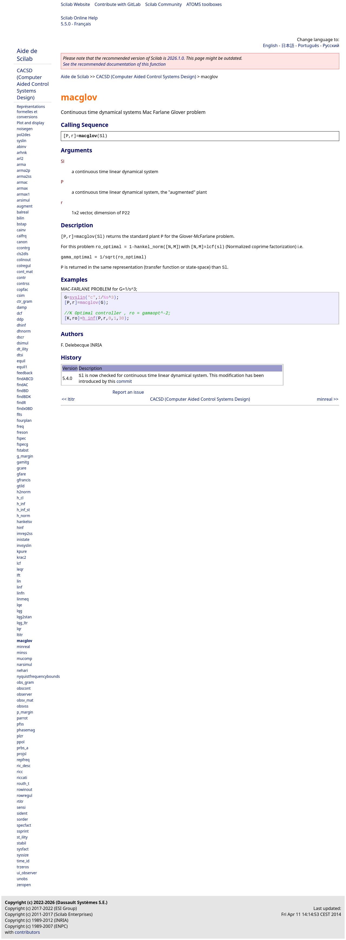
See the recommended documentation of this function (114, 64)
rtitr (20, 801)
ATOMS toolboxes (204, 4)
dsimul (22, 343)
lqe (19, 604)
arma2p (23, 170)
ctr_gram (24, 301)
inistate (23, 539)
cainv (21, 229)
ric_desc (24, 765)
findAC (22, 384)
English (270, 45)
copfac (22, 289)
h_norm (23, 515)
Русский (331, 45)
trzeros (23, 866)
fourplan (24, 420)
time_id (23, 860)
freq (20, 426)
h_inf (21, 503)
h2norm (24, 491)
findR (21, 402)
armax (22, 188)
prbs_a (22, 747)
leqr (20, 569)
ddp (20, 319)
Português (308, 45)
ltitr (20, 634)
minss (22, 652)
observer (24, 694)
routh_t (23, 783)
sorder (22, 819)
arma (21, 164)
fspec (21, 438)
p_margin (25, 712)
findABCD (25, 378)
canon (22, 241)
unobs (22, 878)
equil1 (22, 366)
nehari (22, 670)
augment (24, 206)
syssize (23, 854)
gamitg (23, 462)
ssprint (23, 831)
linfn (21, 593)
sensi (21, 807)
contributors (27, 932)
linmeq (23, 599)
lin (19, 581)
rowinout (24, 789)
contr (21, 277)
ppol (20, 741)
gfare (21, 473)
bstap (21, 223)
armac (22, 182)
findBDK (24, 396)
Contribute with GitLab (118, 4)
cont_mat (25, 271)
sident (22, 813)
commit (124, 381)
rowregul (24, 795)
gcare (21, 468)
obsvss (22, 706)
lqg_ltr (22, 622)
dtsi (20, 354)
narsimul (24, 664)
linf (19, 587)
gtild (21, 485)
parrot (22, 718)
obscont (24, 688)
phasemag (26, 729)
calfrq (21, 235)
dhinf (21, 325)
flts (19, 414)
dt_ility (22, 348)
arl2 (20, 158)
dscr (20, 337)
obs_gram (25, 682)
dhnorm (24, 331)
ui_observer (27, 872)
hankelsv (24, 521)
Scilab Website (75, 4)
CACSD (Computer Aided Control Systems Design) (33, 84)
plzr (20, 735)
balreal (23, 212)
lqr (19, 628)
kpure (22, 551)
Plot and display (30, 122)
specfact (24, 825)
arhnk (22, 152)
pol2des (23, 134)
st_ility (22, 837)
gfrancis (24, 479)
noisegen (25, 128)
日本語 (287, 45)
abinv (21, 146)
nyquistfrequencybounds (38, 676)
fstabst (23, 450)
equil (21, 360)
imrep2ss (24, 533)
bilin (20, 218)
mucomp (24, 658)
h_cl (20, 497)
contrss (23, 283)
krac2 (21, 557)
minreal (23, 646)
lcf (19, 563)
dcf (19, 313)
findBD (23, 390)
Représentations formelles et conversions (31, 111)
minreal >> (327, 399)
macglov (24, 640)
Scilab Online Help (79, 18)
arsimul (23, 200)
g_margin (25, 456)
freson (22, 432)
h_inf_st (23, 509)
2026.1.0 (175, 58)
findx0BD (25, 408)
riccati (22, 777)
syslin (21, 140)
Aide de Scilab (27, 55)
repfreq (23, 759)
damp (22, 307)
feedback (24, 372)
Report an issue (128, 392)
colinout (24, 259)
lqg (19, 610)
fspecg (22, 444)
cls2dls (22, 253)
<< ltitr (68, 399)
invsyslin (24, 545)
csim (21, 295)
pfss (20, 724)
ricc (20, 771)
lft (18, 575)
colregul (24, 265)
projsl (21, 753)
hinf (20, 527)
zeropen (24, 884)
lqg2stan (24, 616)
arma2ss (24, 176)
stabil (21, 843)
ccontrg (23, 247)
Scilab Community (163, 4)
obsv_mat (25, 700)
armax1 (23, 194)
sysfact (23, 849)
